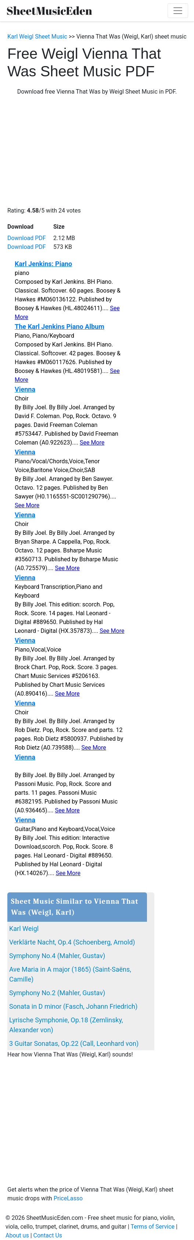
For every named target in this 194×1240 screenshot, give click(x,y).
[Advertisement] (97, 151)
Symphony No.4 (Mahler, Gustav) (57, 956)
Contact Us (47, 1235)
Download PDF (26, 238)
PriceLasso (68, 1198)
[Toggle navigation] (178, 10)
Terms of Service (152, 1226)
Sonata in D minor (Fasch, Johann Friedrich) (73, 1006)
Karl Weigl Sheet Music (37, 36)
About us (17, 1235)
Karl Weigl (24, 928)
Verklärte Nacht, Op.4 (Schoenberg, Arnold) (72, 942)
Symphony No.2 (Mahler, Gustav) (57, 993)
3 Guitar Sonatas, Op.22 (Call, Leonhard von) (74, 1043)
